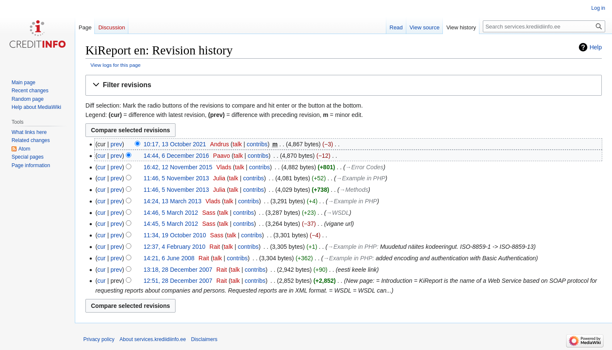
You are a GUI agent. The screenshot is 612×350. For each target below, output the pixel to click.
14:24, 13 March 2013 (172, 201)
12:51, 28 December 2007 (178, 280)
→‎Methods (354, 189)
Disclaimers (204, 339)
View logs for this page (116, 65)
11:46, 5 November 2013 (176, 178)
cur (101, 155)
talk (237, 144)
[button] (344, 85)
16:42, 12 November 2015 (178, 167)
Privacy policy (98, 339)
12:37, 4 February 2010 (175, 246)
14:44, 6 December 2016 (176, 155)
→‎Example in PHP (360, 178)
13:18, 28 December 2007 (178, 269)
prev (116, 144)
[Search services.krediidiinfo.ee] (544, 26)
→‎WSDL (337, 212)
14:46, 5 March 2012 (171, 212)
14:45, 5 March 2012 (171, 223)
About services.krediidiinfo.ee (152, 339)
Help (595, 47)
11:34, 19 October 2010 (175, 235)
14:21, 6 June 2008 (169, 258)
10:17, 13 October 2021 (175, 144)
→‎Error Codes (364, 167)
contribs (256, 144)
